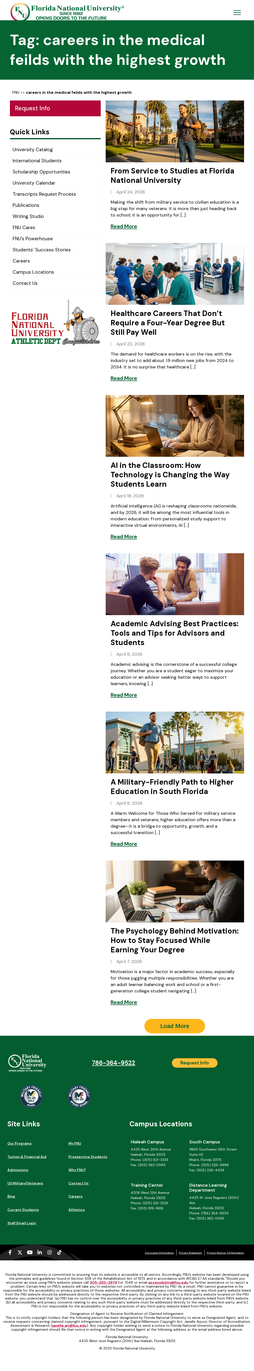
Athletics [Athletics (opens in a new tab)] (76, 1209)
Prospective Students (87, 1157)
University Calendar (34, 183)
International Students (37, 161)
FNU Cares (24, 227)
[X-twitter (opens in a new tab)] (19, 1252)
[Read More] (124, 226)
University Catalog (33, 149)
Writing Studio (28, 216)
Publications (26, 205)
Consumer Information (159, 1252)
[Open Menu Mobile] (237, 13)
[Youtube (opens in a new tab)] (29, 1252)
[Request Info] (195, 1063)
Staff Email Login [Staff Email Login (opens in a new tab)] (21, 1223)
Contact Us (25, 283)
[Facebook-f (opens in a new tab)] (9, 1252)
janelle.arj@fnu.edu (69, 1325)
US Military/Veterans (25, 1183)
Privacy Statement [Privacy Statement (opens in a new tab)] (190, 1252)
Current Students (23, 1209)
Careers (21, 261)
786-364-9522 (113, 1063)
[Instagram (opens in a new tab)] (49, 1252)
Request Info (32, 108)
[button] (174, 1026)
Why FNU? (77, 1170)
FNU (15, 92)
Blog (11, 1196)
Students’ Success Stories (42, 250)
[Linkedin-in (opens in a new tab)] (39, 1252)
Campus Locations (33, 272)
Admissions (17, 1170)
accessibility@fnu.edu (168, 1282)
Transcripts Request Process (44, 194)
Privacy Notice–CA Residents (225, 1252)
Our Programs (19, 1143)
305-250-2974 (103, 1282)
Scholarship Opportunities (41, 172)
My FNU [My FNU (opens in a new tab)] (74, 1143)
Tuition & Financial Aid (26, 1157)
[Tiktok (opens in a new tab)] (59, 1252)
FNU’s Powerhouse (33, 239)
